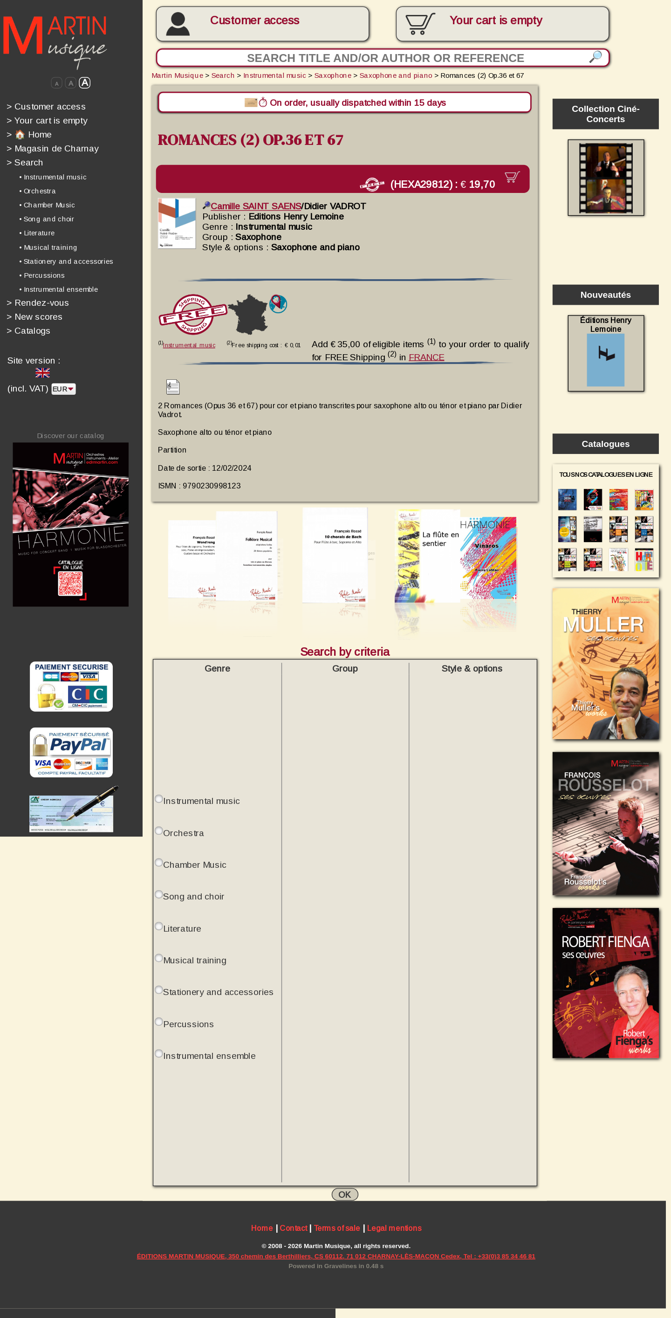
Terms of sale (337, 1227)
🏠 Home (29, 134)
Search (25, 162)
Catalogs (29, 330)
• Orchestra (37, 191)
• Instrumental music (53, 177)
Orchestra (183, 831)
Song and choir (193, 895)
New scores (35, 316)
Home (262, 1227)
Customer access (254, 20)
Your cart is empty (47, 120)
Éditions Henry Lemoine (605, 351)
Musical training (194, 959)
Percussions (188, 1022)
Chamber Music (194, 863)
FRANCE (427, 355)
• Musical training (48, 247)
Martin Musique (177, 75)
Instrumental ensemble (209, 1054)
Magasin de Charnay (53, 148)
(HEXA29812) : (436, 184)
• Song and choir (47, 219)
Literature (182, 927)
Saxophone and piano (396, 75)
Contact (293, 1227)
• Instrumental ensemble (58, 289)
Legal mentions (394, 1227)
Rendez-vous (38, 302)
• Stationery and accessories (66, 261)
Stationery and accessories (218, 990)
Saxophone (333, 75)
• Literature (37, 233)
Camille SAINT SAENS (251, 204)
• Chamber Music (47, 205)
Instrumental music (274, 75)
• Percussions (42, 275)
